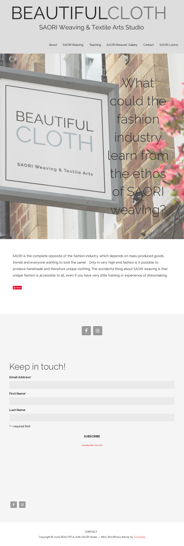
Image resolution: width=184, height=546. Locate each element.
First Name (17, 393)
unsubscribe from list (92, 445)
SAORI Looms (169, 45)
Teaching (95, 45)
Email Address (20, 377)
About (53, 45)
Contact (148, 45)
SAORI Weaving (73, 45)
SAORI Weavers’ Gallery (122, 45)
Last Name (17, 410)
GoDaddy (140, 536)
